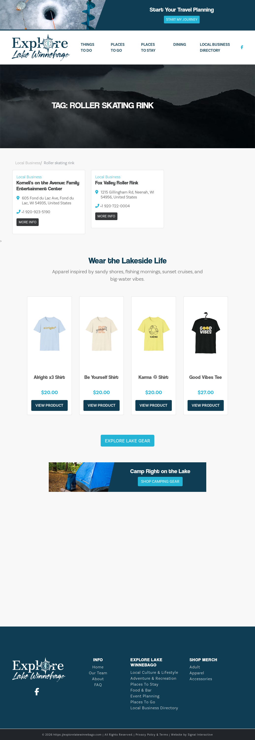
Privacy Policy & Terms (152, 734)
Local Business (27, 163)
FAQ (98, 684)
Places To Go (118, 47)
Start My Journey (181, 19)
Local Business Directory (215, 47)
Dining (179, 44)
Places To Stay (148, 47)
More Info (27, 222)
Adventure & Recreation (153, 678)
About (98, 678)
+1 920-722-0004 (112, 206)
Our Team (98, 673)
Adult (195, 667)
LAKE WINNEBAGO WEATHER (127, 596)
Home (98, 667)
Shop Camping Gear (160, 481)
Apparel (197, 673)
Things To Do (87, 47)
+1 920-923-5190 (33, 211)
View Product (49, 405)
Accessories (201, 678)
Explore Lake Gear (127, 441)
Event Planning (144, 696)
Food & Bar (141, 690)
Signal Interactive (200, 734)
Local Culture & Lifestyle (154, 672)
